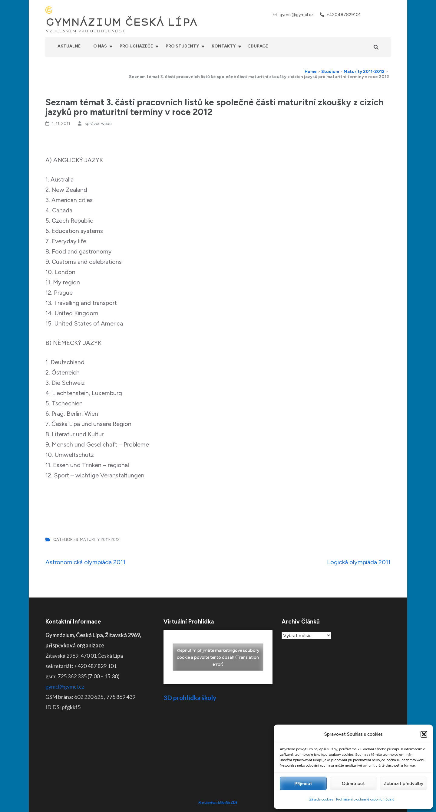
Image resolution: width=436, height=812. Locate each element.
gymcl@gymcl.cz (296, 14)
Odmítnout (353, 783)
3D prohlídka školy (190, 697)
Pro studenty (182, 46)
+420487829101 (343, 14)
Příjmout (303, 783)
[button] (424, 734)
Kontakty (224, 46)
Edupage (258, 46)
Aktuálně (69, 46)
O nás (100, 46)
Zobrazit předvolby (403, 783)
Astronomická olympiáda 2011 (85, 562)
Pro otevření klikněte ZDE (218, 756)
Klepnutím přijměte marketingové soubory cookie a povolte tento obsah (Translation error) (218, 657)
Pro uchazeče (136, 46)
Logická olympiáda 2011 (359, 562)
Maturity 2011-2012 (100, 539)
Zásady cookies (321, 799)
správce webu (98, 123)
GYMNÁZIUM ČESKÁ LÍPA (121, 22)
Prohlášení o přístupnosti (264, 803)
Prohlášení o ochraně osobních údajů (365, 799)
